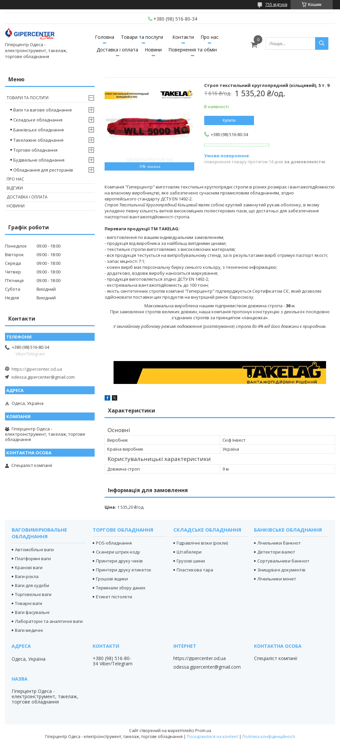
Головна (104, 37)
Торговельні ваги (33, 594)
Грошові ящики (112, 579)
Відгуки (15, 188)
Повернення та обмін (192, 49)
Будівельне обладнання (38, 160)
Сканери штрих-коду (118, 552)
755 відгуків (276, 4)
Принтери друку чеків (119, 561)
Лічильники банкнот (279, 543)
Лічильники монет (276, 579)
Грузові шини (191, 561)
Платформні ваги (33, 558)
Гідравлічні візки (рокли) (202, 543)
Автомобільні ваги (34, 550)
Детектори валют (276, 552)
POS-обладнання (114, 543)
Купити (229, 120)
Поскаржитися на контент (212, 736)
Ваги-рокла (27, 576)
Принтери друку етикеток (123, 570)
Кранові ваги (28, 567)
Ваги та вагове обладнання (42, 110)
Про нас (209, 37)
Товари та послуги (142, 37)
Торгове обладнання (35, 150)
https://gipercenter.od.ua (37, 369)
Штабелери (189, 552)
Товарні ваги (28, 603)
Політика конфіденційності (268, 736)
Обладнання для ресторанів (43, 170)
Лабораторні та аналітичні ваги (49, 621)
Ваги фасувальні (32, 612)
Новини (153, 49)
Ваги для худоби (32, 585)
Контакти (183, 37)
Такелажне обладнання (38, 140)
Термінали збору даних (120, 588)
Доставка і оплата (117, 49)
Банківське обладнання (38, 130)
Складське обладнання (37, 120)
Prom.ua (203, 730)
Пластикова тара (195, 570)
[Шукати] (321, 43)
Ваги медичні (29, 630)
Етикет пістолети (114, 597)
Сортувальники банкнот (283, 561)
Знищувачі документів (281, 570)
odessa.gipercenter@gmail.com (43, 377)
